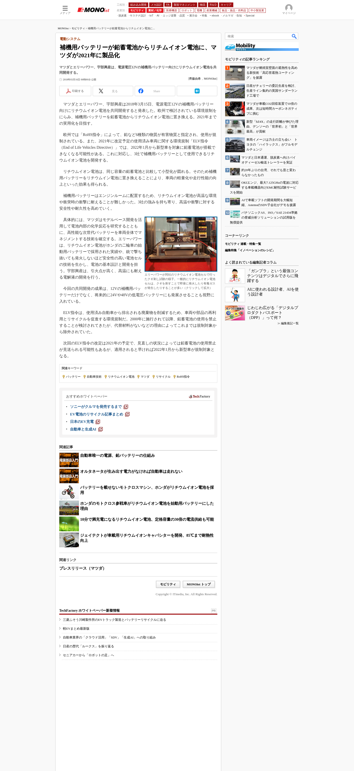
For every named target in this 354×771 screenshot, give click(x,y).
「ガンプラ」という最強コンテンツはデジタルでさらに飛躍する (272, 276)
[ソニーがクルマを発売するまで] (99, 407)
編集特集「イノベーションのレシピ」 (250, 250)
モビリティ (78, 28)
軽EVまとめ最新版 (76, 628)
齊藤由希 (195, 78)
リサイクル (163, 376)
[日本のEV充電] (85, 422)
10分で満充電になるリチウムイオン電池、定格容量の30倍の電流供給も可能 (147, 519)
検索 (294, 36)
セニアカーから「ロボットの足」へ (88, 655)
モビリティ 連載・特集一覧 (243, 244)
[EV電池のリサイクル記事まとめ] (100, 414)
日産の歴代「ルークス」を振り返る (88, 646)
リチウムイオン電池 (121, 376)
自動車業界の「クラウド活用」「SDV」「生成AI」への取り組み (109, 637)
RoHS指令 (183, 376)
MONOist (63, 28)
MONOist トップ (199, 584)
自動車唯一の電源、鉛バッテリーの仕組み (117, 455)
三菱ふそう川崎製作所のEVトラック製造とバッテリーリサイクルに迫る (114, 620)
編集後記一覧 (290, 323)
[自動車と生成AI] (86, 429)
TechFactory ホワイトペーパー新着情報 (89, 610)
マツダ (145, 376)
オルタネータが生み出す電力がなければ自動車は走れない (131, 471)
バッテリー (73, 376)
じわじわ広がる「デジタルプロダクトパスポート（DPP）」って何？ (272, 313)
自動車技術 (94, 376)
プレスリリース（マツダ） (82, 568)
